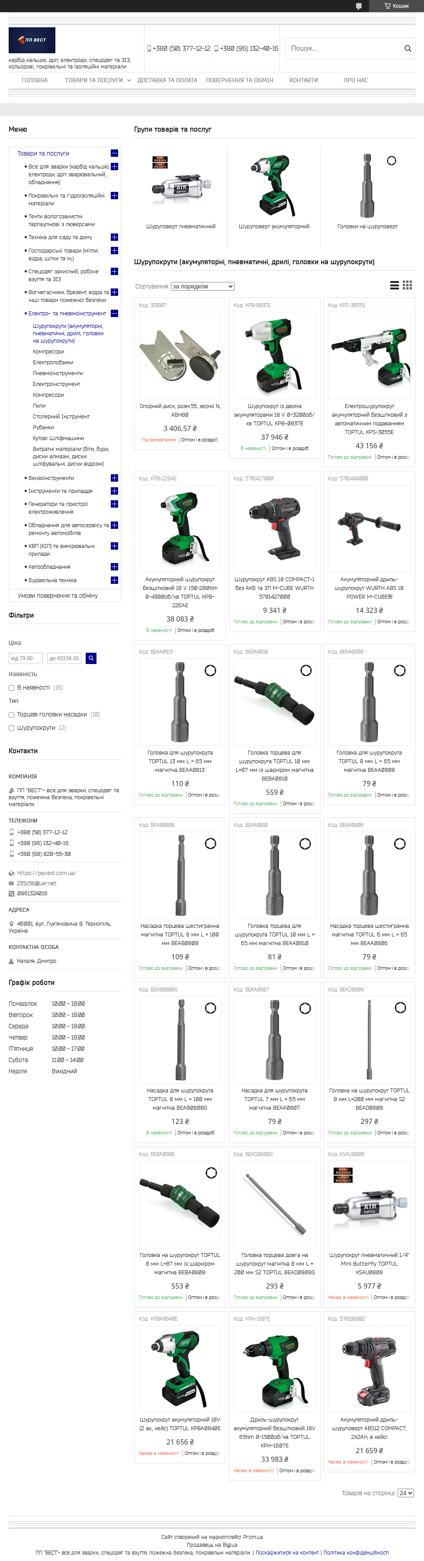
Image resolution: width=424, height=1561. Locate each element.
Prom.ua (253, 1537)
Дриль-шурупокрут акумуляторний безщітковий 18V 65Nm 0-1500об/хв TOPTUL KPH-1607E (274, 1432)
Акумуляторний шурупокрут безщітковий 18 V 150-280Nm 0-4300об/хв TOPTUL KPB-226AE (180, 592)
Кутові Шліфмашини (58, 438)
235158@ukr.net (37, 883)
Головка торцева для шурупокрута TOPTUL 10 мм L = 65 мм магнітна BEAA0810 (275, 934)
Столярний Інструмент (61, 416)
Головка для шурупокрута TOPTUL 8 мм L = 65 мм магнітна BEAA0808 (369, 761)
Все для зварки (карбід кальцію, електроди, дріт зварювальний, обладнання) (69, 174)
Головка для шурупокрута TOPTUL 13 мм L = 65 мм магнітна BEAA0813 (180, 761)
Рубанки (43, 427)
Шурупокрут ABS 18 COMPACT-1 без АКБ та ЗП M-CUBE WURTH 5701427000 (274, 588)
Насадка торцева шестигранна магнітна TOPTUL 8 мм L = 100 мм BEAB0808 (180, 934)
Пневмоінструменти (58, 373)
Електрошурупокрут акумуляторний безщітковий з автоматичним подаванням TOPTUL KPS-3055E (369, 419)
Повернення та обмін (239, 80)
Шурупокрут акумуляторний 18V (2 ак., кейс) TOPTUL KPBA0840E (180, 1423)
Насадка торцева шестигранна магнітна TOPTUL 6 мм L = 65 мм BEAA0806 (369, 934)
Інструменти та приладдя (61, 491)
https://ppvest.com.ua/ (47, 873)
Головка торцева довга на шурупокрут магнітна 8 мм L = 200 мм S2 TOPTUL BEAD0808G (274, 1264)
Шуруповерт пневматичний (180, 226)
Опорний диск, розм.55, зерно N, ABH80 (180, 410)
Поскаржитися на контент (287, 1552)
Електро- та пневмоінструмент (67, 313)
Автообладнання (50, 567)
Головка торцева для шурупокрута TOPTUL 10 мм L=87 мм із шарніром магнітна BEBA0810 (275, 765)
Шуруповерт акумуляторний (274, 226)
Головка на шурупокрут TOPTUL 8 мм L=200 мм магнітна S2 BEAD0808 (369, 1099)
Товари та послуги (94, 80)
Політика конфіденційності (356, 1552)
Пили (39, 405)
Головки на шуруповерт (367, 226)
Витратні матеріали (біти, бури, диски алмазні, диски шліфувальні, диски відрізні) (71, 456)
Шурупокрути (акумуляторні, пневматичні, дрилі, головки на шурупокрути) (68, 333)
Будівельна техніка (53, 580)
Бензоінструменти (51, 478)
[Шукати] (407, 48)
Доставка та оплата (167, 80)
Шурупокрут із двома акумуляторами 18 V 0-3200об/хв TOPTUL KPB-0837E (274, 415)
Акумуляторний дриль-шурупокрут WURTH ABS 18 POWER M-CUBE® (369, 588)
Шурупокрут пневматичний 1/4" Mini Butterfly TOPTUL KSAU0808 (369, 1264)
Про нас (356, 80)
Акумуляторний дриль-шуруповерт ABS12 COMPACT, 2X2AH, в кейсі (369, 1428)
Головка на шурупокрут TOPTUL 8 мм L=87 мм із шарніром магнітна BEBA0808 (180, 1264)
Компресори (48, 351)
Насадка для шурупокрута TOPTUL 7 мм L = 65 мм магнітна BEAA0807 (274, 1099)
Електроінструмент (56, 384)
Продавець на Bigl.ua (212, 1545)
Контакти (303, 80)
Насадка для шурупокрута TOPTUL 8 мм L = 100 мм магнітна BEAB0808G (180, 1099)
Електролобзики (53, 362)
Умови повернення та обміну (58, 595)
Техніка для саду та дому (60, 237)
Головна (35, 80)
